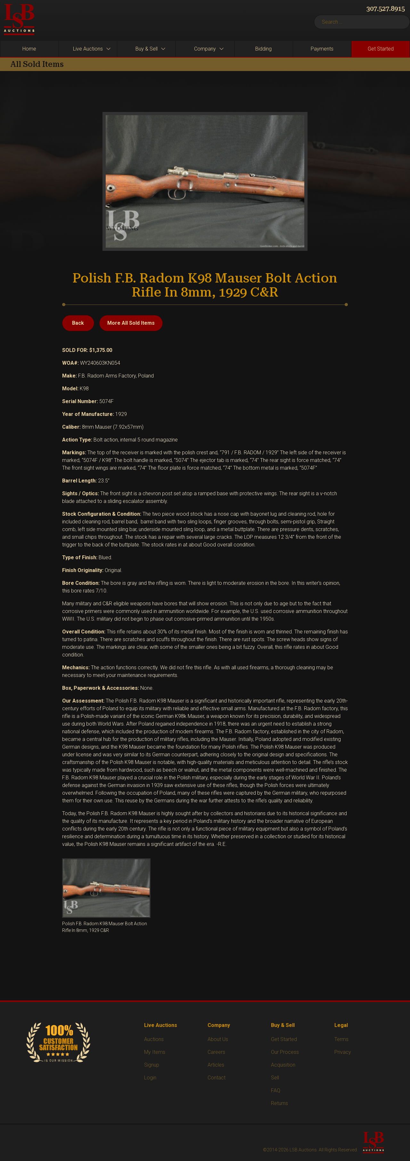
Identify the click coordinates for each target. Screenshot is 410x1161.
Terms (341, 1039)
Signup (151, 1065)
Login (150, 1078)
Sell (275, 1078)
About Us (218, 1039)
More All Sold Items (131, 323)
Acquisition (283, 1065)
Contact (217, 1078)
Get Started (284, 1039)
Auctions (154, 1039)
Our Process (285, 1052)
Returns (279, 1103)
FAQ (275, 1090)
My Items (154, 1052)
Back (78, 323)
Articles (216, 1065)
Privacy (342, 1052)
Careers (216, 1052)
